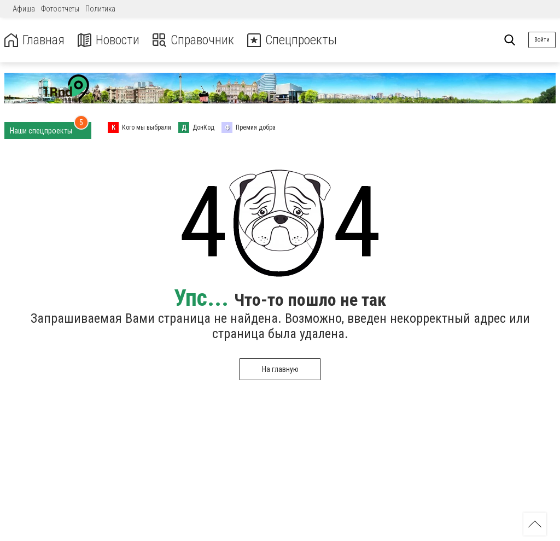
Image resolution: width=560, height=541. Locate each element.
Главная (34, 40)
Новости (108, 40)
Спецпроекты (292, 40)
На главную (280, 369)
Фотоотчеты (60, 8)
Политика (100, 8)
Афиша (24, 8)
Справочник (193, 40)
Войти (542, 39)
